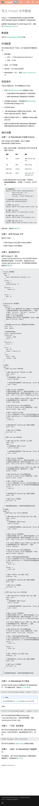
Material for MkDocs (12, 799)
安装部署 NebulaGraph (14, 90)
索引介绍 (20, 758)
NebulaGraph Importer (10, 26)
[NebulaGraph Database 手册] (9, 2)
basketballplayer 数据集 (14, 37)
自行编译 (18, 701)
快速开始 (17, 228)
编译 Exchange (31, 101)
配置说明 (9, 265)
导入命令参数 (25, 687)
